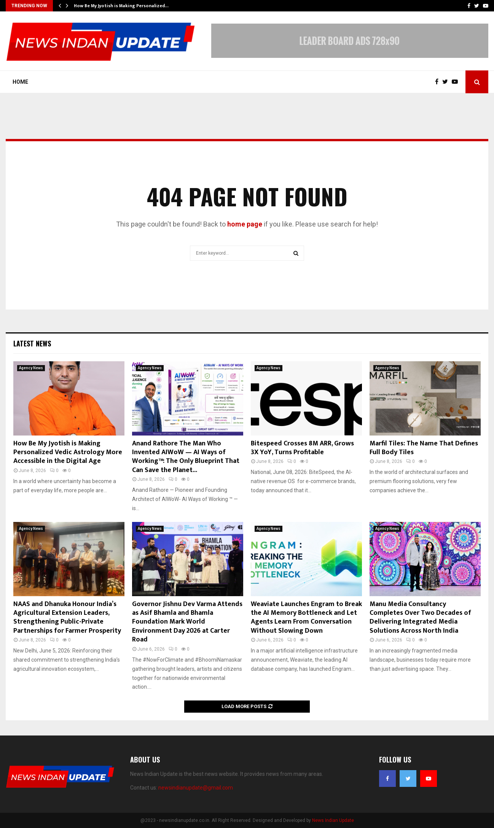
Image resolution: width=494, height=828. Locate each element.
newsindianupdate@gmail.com (195, 788)
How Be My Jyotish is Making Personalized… (121, 6)
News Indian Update (333, 820)
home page (244, 224)
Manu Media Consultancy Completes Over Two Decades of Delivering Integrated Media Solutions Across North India (420, 617)
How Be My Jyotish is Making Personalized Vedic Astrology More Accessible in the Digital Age (67, 452)
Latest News (32, 343)
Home (20, 82)
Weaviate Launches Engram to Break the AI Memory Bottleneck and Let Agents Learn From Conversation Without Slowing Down (306, 617)
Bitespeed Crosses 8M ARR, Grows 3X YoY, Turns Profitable (302, 448)
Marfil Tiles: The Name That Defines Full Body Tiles (424, 448)
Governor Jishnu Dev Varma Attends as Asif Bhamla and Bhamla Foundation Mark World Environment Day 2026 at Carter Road (187, 622)
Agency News (31, 368)
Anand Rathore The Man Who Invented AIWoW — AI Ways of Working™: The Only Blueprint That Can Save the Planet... (185, 457)
